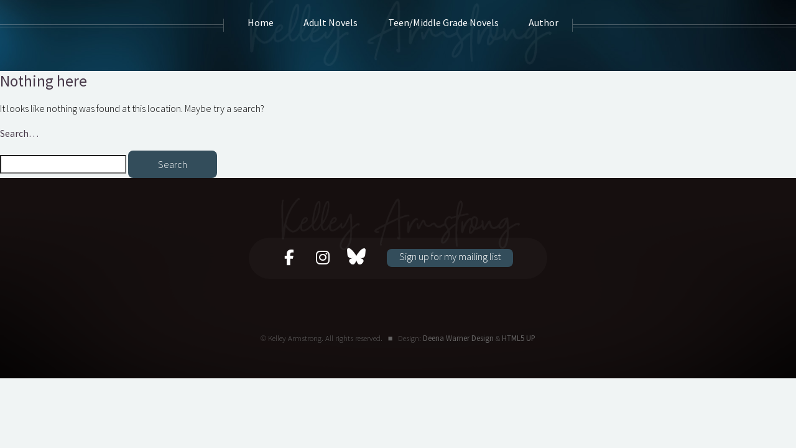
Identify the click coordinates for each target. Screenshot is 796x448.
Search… (19, 133)
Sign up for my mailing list (450, 256)
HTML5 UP (518, 338)
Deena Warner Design (458, 338)
